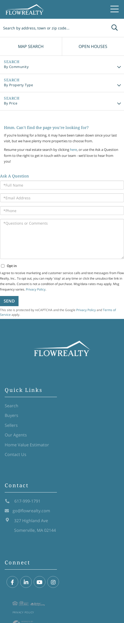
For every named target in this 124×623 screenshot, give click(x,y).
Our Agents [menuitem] (16, 435)
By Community (16, 66)
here (73, 149)
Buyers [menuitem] (11, 415)
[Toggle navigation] (114, 9)
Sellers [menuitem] (11, 425)
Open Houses (93, 46)
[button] (114, 28)
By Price (10, 103)
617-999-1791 (22, 501)
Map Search (31, 46)
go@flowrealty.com (27, 511)
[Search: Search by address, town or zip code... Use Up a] (52, 28)
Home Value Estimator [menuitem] (27, 445)
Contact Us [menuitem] (15, 454)
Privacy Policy (23, 612)
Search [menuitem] (11, 406)
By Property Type (18, 85)
